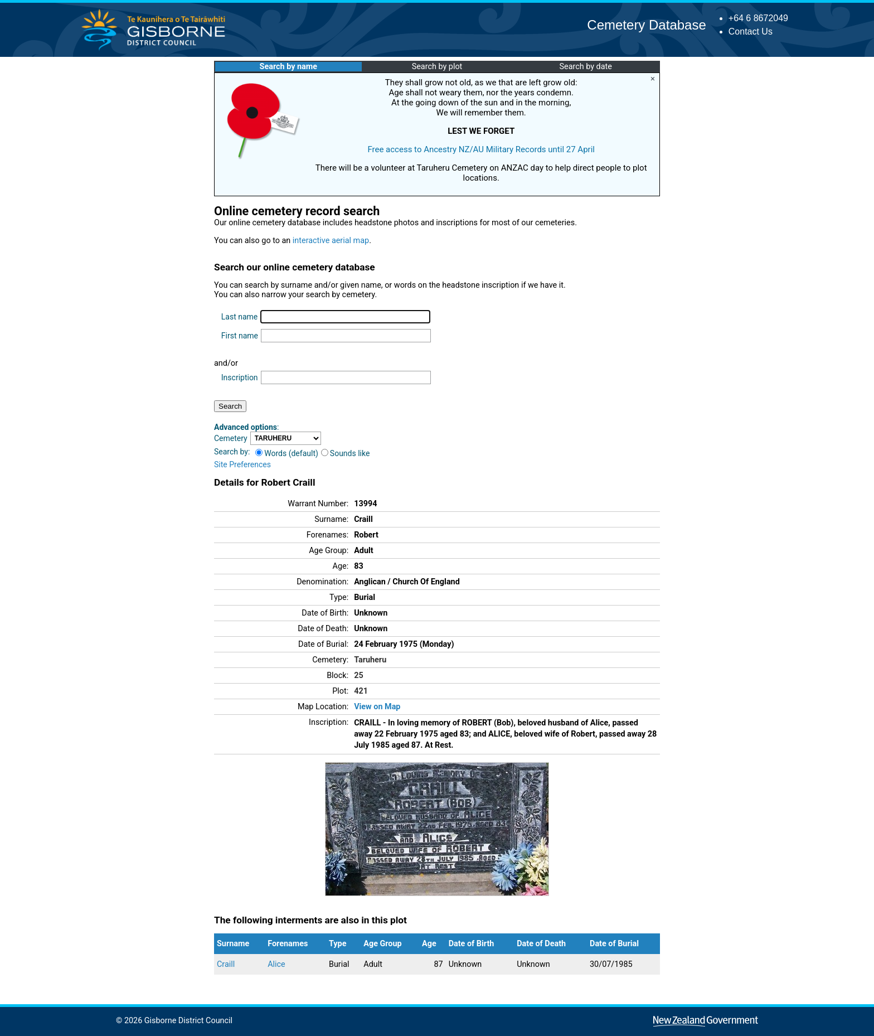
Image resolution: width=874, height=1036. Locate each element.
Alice (276, 964)
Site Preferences (242, 464)
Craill (226, 964)
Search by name (288, 66)
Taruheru (370, 660)
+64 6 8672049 (758, 18)
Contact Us (751, 31)
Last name (239, 316)
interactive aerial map (331, 240)
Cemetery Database (646, 24)
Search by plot (437, 66)
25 (358, 675)
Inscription (239, 377)
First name (239, 335)
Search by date (585, 66)
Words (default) (286, 453)
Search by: (232, 451)
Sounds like (345, 453)
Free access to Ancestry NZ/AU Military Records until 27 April (481, 149)
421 (361, 691)
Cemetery (230, 438)
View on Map (377, 706)
